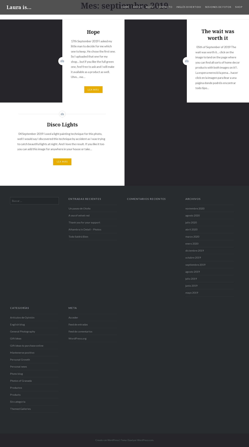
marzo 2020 (192, 236)
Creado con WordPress (107, 440)
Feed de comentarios (80, 331)
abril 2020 (191, 229)
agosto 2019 (192, 271)
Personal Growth (20, 359)
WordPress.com (145, 440)
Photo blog (16, 373)
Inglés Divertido (188, 7)
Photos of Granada (21, 380)
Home (125, 7)
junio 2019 (191, 285)
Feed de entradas (78, 324)
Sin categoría (17, 401)
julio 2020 (191, 222)
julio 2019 (191, 278)
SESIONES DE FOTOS (218, 7)
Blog (149, 7)
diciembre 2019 (194, 250)
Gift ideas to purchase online (26, 345)
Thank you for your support (84, 222)
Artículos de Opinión (22, 317)
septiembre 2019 (195, 264)
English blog (17, 324)
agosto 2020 (192, 215)
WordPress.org (77, 338)
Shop (239, 7)
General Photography (22, 331)
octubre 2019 (193, 257)
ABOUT (137, 7)
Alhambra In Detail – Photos (84, 229)
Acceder (73, 317)
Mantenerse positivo (22, 352)
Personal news (18, 366)
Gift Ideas (15, 338)
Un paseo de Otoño (79, 208)
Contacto (164, 7)
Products (15, 394)
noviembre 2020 (194, 208)
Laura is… (18, 7)
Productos (16, 387)
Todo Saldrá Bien (78, 236)
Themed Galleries (20, 408)
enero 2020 (191, 243)
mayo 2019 (191, 292)
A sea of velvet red (78, 215)
